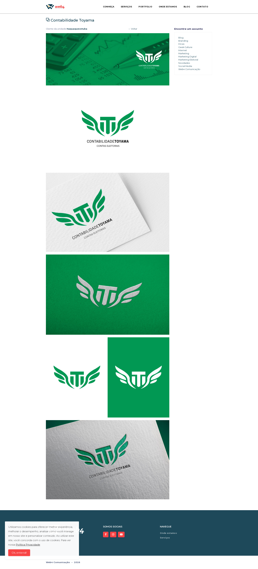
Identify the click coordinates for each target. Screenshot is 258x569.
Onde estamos (168, 6)
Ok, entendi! (19, 553)
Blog (187, 6)
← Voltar (132, 29)
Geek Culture (185, 47)
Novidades (184, 63)
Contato (202, 6)
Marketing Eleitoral (188, 59)
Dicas (181, 44)
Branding (183, 41)
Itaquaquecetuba (77, 29)
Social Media (185, 66)
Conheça (108, 6)
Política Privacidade (28, 545)
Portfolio (145, 6)
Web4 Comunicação (189, 69)
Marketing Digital (187, 56)
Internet (182, 50)
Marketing (183, 53)
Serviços (126, 6)
